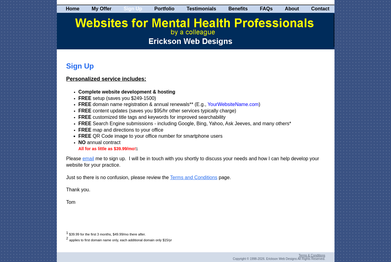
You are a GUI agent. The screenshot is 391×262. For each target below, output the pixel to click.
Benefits (238, 8)
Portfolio (164, 8)
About (292, 8)
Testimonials (201, 8)
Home (72, 8)
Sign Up (133, 8)
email (88, 158)
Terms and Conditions (193, 177)
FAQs (266, 8)
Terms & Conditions (312, 255)
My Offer (101, 8)
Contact (320, 8)
